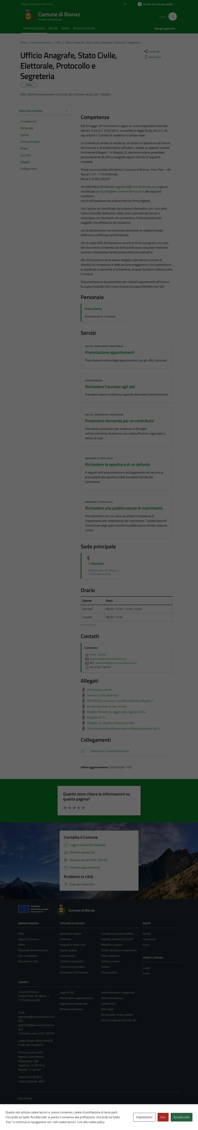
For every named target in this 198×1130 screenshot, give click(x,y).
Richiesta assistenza (71, 1009)
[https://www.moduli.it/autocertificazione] (127, 751)
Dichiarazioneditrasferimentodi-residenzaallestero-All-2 (123, 728)
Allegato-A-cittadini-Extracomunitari (111, 722)
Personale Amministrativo (33, 950)
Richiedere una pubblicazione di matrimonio (124, 508)
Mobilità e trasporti (112, 945)
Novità (53, 28)
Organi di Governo (28, 939)
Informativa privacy (112, 998)
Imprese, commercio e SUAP (117, 939)
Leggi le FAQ (67, 992)
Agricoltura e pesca (70, 933)
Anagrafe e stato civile (99, 458)
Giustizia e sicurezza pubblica (117, 933)
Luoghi (146, 968)
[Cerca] (172, 16)
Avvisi (146, 945)
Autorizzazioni (94, 380)
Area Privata (25, 1098)
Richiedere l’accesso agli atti (110, 386)
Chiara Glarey (93, 308)
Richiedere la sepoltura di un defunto (117, 464)
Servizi (65, 28)
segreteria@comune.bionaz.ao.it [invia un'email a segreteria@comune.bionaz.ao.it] (105, 659)
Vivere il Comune (84, 28)
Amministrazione (34, 28)
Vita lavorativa (109, 972)
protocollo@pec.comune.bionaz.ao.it (120, 191)
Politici (22, 945)
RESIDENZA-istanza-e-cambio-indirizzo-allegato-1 (120, 700)
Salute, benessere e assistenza (104, 346)
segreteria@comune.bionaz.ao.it (136, 186)
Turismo (105, 967)
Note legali (107, 1009)
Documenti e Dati (28, 961)
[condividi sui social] (151, 51)
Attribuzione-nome (99, 689)
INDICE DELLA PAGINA (44, 111)
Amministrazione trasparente (118, 992)
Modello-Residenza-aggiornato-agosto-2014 (116, 711)
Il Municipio (96, 563)
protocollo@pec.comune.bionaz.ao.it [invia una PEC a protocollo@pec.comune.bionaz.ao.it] (116, 663)
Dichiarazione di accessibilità (117, 1015)
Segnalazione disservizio (73, 1003)
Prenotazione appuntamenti (110, 352)
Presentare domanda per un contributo (119, 421)
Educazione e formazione (74, 972)
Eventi (146, 973)
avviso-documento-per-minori (106, 706)
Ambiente (65, 939)
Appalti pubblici (68, 950)
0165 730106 (95, 654)
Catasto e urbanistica (72, 961)
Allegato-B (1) (96, 717)
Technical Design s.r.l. (42, 1120)
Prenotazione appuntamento (76, 998)
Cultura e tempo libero (72, 967)
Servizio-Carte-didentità (102, 695)
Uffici (21, 933)
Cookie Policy (108, 1003)
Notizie (147, 933)
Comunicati (149, 939)
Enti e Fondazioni (28, 956)
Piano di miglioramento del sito (118, 1020)
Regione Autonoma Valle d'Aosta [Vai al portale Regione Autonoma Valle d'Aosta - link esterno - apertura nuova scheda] (37, 4)
